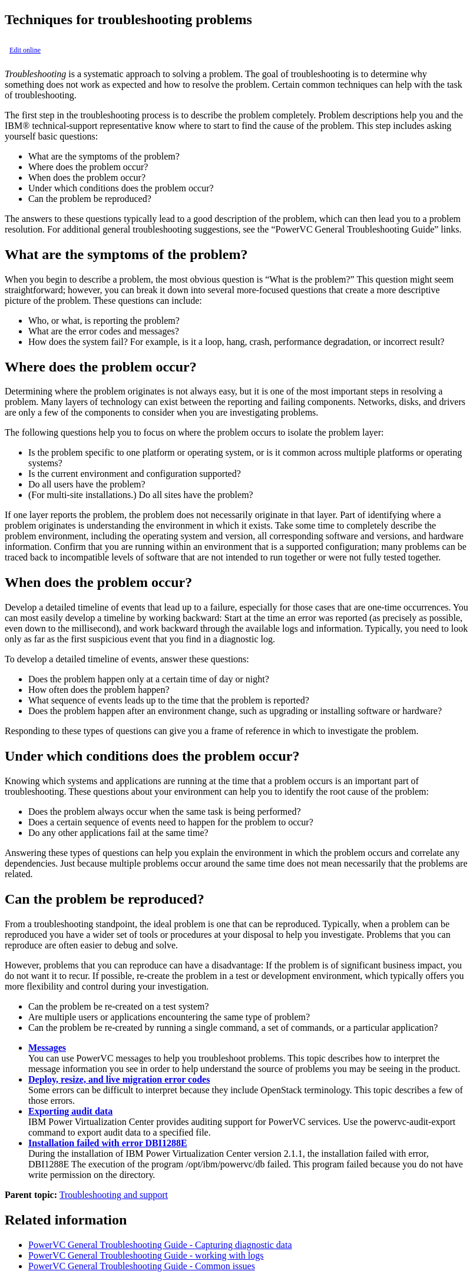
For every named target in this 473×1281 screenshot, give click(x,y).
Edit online (25, 50)
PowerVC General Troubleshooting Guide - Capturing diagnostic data (160, 1245)
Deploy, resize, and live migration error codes (119, 1079)
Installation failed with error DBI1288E (107, 1143)
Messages (47, 1048)
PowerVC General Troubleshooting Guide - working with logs (146, 1255)
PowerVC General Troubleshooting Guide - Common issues (141, 1266)
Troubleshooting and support (113, 1195)
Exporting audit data (70, 1111)
